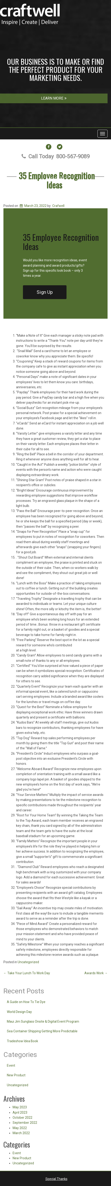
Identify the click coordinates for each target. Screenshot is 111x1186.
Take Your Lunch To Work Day (26, 973)
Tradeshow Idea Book (22, 1041)
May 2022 (20, 1128)
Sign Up (45, 292)
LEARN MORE (54, 98)
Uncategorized (28, 962)
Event (11, 1065)
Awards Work (96, 973)
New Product (16, 1075)
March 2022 (21, 1133)
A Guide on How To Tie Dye (26, 1002)
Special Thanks (56, 1179)
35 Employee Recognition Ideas (57, 180)
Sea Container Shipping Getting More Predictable (42, 1031)
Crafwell (58, 206)
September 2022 (25, 1122)
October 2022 (22, 1117)
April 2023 (20, 1112)
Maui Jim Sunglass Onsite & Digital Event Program (43, 1021)
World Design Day (19, 1012)
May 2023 (20, 1107)
